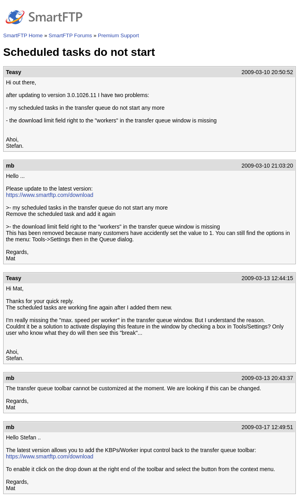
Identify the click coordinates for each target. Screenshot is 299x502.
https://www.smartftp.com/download (49, 195)
